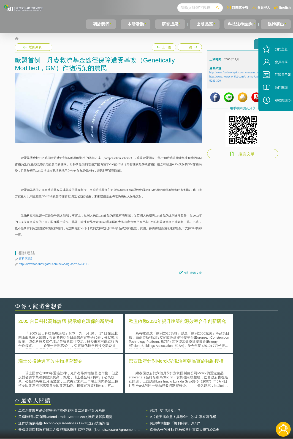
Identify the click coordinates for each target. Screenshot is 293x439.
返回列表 (35, 47)
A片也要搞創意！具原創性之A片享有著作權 (183, 376)
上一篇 (164, 46)
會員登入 (263, 7)
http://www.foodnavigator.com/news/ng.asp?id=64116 (54, 264)
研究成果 (169, 24)
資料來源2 (25, 258)
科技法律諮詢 (239, 24)
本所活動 (135, 24)
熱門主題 (277, 58)
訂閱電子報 (240, 7)
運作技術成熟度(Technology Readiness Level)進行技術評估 (63, 383)
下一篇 (189, 46)
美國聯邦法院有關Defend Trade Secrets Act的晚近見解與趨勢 (65, 376)
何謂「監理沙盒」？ (165, 370)
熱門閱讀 (277, 96)
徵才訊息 (176, 414)
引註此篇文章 (193, 273)
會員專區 (277, 70)
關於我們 (100, 24)
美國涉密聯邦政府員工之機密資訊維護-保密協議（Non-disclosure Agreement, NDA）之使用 (77, 389)
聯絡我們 (147, 420)
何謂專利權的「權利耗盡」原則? (175, 383)
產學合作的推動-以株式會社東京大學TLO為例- (185, 389)
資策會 (212, 414)
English (285, 7)
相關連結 (238, 414)
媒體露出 (276, 24)
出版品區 (203, 24)
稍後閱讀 (279, 109)
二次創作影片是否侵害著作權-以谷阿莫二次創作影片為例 (61, 370)
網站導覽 (176, 420)
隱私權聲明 (149, 414)
